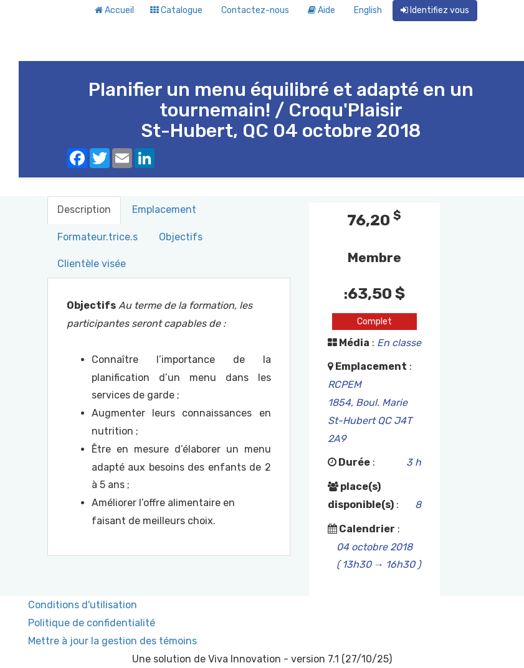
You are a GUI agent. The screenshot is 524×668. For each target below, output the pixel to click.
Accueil (114, 10)
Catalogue (176, 10)
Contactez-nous (255, 10)
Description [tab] (84, 209)
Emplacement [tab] (164, 209)
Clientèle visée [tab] (91, 264)
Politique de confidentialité (91, 623)
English (368, 10)
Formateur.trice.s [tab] (97, 237)
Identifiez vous (435, 10)
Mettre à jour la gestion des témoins (112, 641)
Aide (321, 10)
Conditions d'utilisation (82, 605)
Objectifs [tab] (180, 237)
